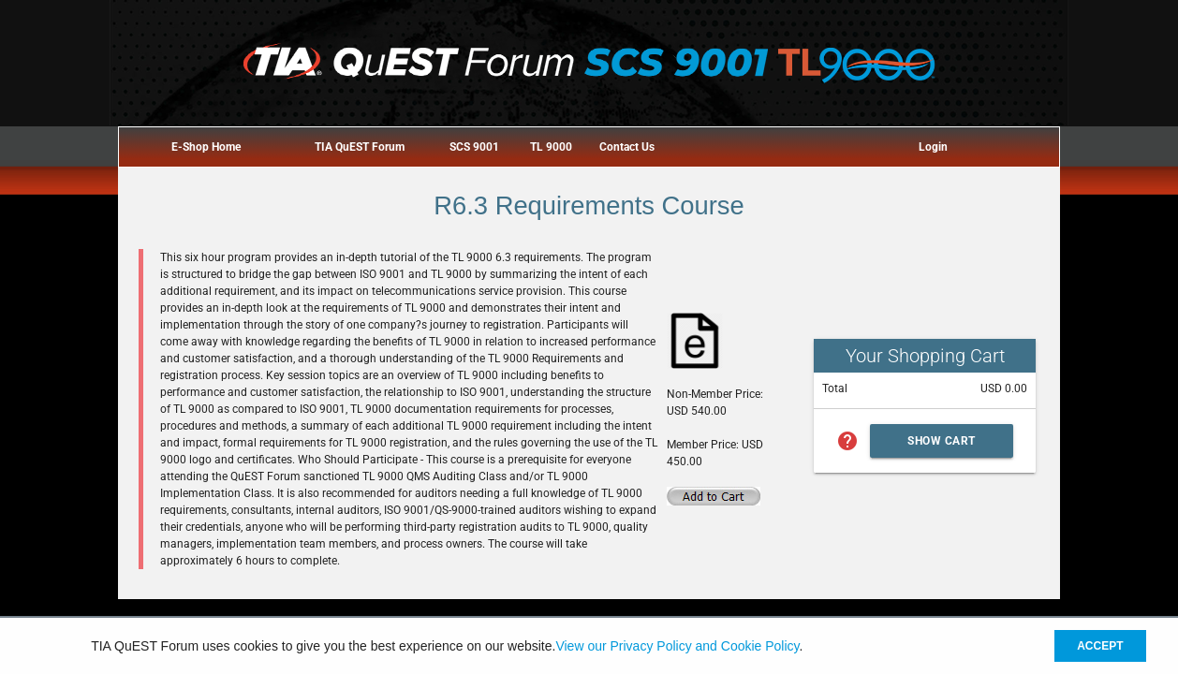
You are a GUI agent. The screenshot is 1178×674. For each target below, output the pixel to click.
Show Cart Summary (941, 446)
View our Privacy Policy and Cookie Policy (677, 645)
